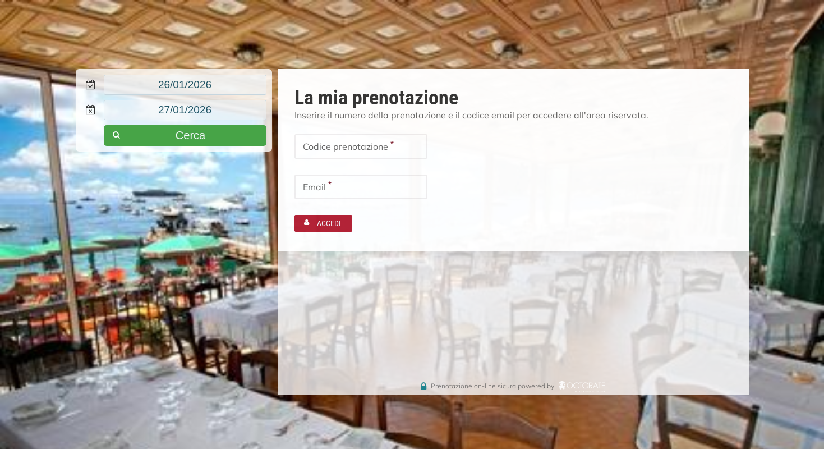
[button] (185, 135)
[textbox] (185, 85)
